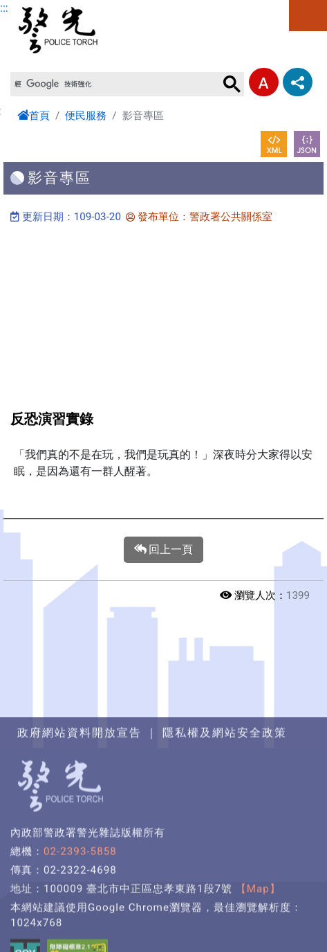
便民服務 (85, 115)
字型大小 (264, 82)
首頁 (33, 115)
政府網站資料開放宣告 (79, 796)
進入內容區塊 (33, 8)
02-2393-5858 (80, 915)
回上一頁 (164, 549)
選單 (308, 15)
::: (4, 8)
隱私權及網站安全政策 (224, 796)
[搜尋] (115, 84)
